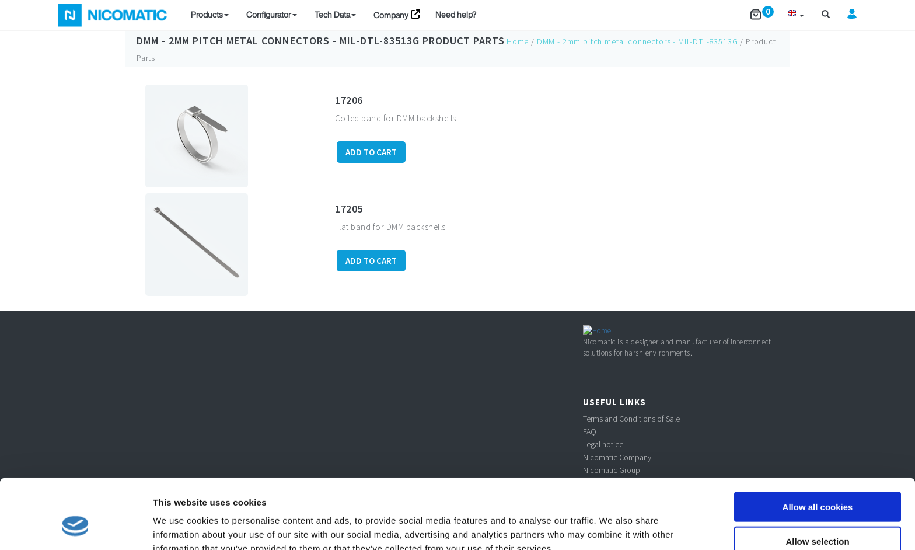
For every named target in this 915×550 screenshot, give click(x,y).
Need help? (455, 14)
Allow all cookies (818, 447)
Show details (612, 527)
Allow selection (817, 482)
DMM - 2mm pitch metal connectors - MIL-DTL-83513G (278, 40)
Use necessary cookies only (817, 516)
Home (518, 41)
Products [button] (210, 14)
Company (390, 15)
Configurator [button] (271, 14)
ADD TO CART (371, 152)
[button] (795, 15)
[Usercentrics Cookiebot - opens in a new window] (76, 527)
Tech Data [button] (335, 14)
